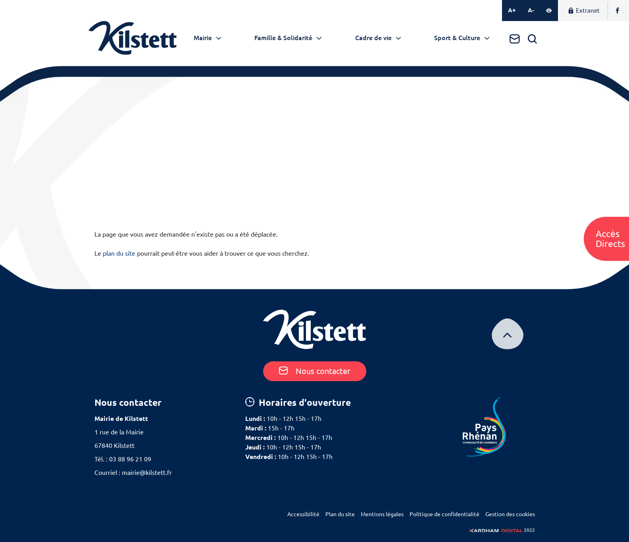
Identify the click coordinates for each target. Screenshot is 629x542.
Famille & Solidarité (283, 37)
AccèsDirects (610, 239)
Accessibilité (303, 514)
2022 (502, 529)
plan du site (119, 253)
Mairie (203, 37)
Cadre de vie (373, 37)
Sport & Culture (457, 37)
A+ (512, 10)
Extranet (584, 10)
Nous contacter (314, 371)
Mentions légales (382, 514)
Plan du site (340, 514)
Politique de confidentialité (444, 514)
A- (531, 10)
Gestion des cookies (510, 514)
